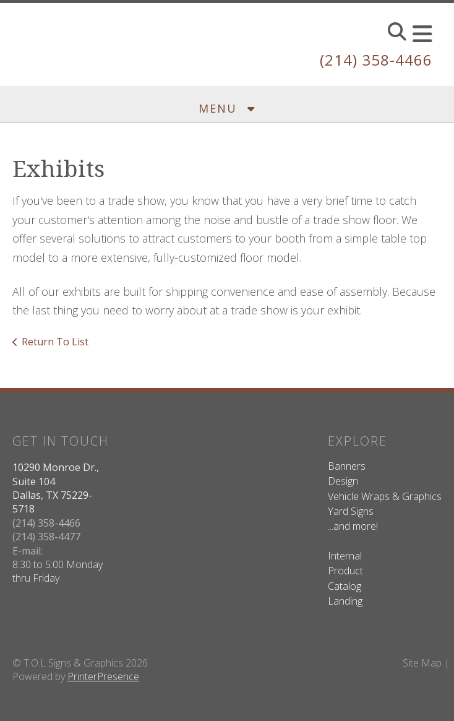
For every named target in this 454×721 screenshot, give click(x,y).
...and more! (353, 526)
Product (345, 570)
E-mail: (27, 551)
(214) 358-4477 (46, 536)
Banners (347, 466)
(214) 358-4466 (376, 60)
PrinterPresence (103, 676)
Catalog (344, 586)
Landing (345, 601)
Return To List (55, 341)
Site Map (422, 663)
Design (343, 481)
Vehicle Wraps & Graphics (385, 496)
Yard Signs (351, 511)
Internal (345, 556)
